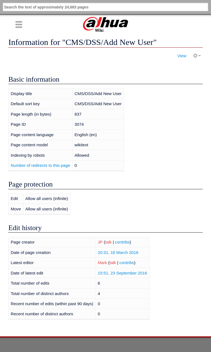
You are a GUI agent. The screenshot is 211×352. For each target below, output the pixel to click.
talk (108, 242)
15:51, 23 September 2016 (122, 273)
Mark (102, 262)
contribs (122, 242)
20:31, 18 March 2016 (118, 252)
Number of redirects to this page (40, 165)
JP (100, 242)
